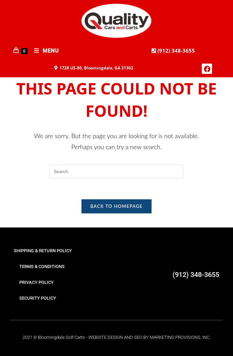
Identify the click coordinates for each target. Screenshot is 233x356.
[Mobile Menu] (44, 51)
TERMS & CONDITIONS (42, 266)
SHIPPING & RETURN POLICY (43, 250)
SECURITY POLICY (37, 298)
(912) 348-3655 (175, 50)
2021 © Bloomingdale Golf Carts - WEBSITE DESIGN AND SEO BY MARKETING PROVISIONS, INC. (116, 337)
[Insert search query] (116, 171)
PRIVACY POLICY (36, 282)
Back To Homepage (116, 206)
